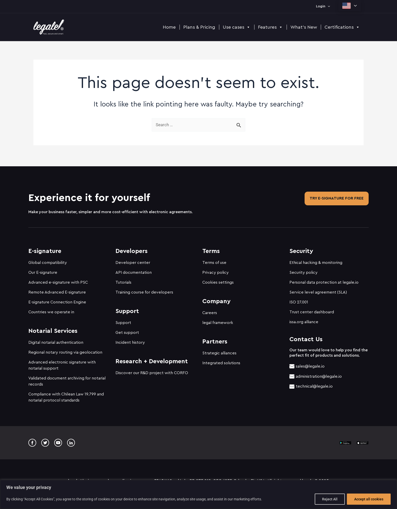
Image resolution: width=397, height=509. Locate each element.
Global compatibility (47, 260)
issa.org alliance (303, 320)
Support (123, 320)
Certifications (342, 27)
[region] (198, 494)
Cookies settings (218, 280)
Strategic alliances (219, 351)
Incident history (130, 340)
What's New (303, 27)
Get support (127, 330)
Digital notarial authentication (55, 340)
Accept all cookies (368, 499)
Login (323, 6)
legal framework (217, 320)
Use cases (236, 27)
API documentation (133, 270)
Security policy (303, 270)
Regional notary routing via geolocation (65, 350)
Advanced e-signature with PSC (58, 280)
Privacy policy (215, 270)
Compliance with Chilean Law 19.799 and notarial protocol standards (66, 395)
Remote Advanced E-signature (57, 290)
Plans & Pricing (199, 27)
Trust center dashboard (311, 310)
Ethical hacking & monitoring (315, 260)
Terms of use (214, 260)
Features (270, 27)
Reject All (330, 499)
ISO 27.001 (298, 300)
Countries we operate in (51, 310)
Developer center (132, 260)
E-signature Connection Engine (57, 300)
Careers (209, 310)
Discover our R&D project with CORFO (151, 371)
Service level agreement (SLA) (318, 290)
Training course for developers (144, 290)
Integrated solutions (221, 361)
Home (169, 27)
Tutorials (123, 280)
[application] (327, 6)
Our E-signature (42, 270)
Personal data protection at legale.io (324, 280)
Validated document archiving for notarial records (67, 379)
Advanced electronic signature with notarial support (62, 363)
